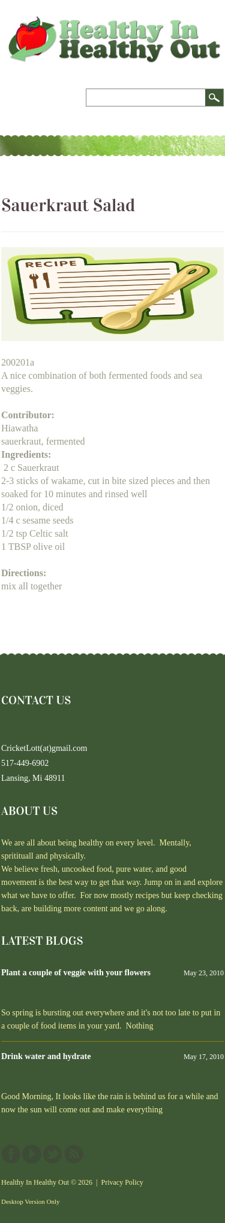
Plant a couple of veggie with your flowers (76, 972)
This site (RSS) (73, 1154)
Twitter (52, 1154)
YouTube (31, 1154)
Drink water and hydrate (46, 1056)
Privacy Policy (122, 1182)
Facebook (10, 1154)
